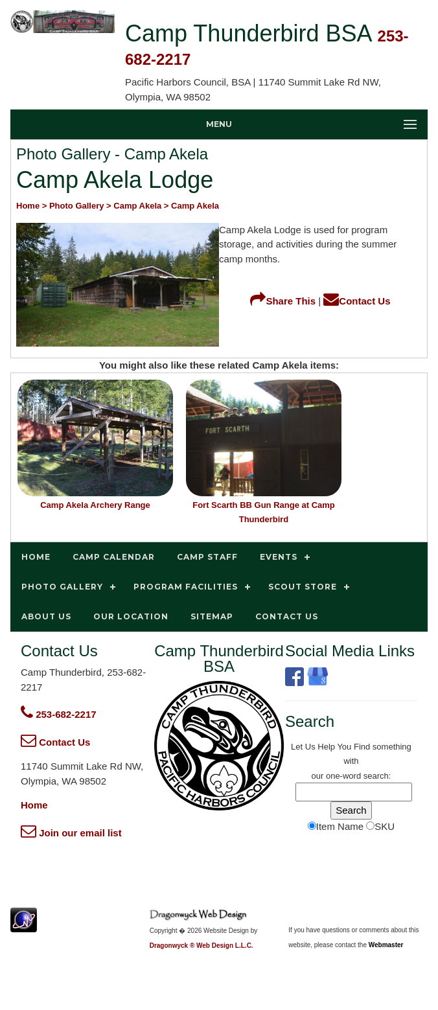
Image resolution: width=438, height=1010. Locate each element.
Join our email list (71, 832)
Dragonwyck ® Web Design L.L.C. (201, 945)
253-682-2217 (59, 714)
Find (362, 747)
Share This (283, 300)
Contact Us (356, 300)
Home (34, 804)
